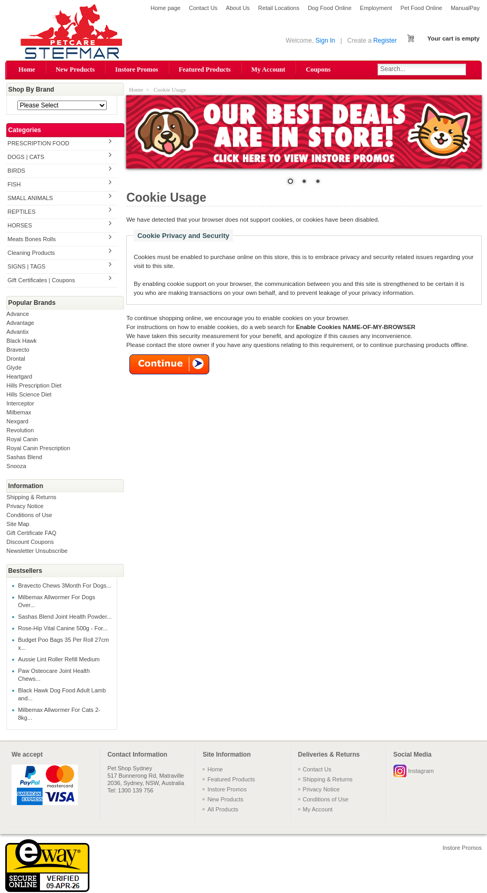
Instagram (421, 771)
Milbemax (18, 412)
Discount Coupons (30, 542)
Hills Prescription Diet (34, 385)
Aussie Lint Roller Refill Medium (58, 659)
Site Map (17, 524)
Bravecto (17, 349)
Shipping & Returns (31, 497)
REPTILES (21, 212)
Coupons (318, 69)
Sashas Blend (24, 457)
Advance (17, 314)
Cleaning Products (31, 253)
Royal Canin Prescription (38, 448)
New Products (75, 69)
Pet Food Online (421, 8)
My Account (268, 69)
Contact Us (203, 8)
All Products (222, 809)
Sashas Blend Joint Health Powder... (64, 616)
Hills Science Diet (29, 394)
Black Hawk (21, 341)
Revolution (20, 430)
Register (385, 40)
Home (26, 69)
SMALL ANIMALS (30, 198)
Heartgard (19, 376)
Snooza (16, 466)
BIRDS (16, 170)
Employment (376, 8)
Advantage (20, 323)
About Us (238, 8)
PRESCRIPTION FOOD (38, 143)
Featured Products (205, 69)
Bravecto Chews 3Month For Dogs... (64, 585)
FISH (14, 184)
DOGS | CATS (25, 157)
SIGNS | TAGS (26, 266)
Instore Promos (136, 69)
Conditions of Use (29, 515)
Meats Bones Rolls (31, 239)
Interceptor (20, 403)
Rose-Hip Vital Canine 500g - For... (62, 628)
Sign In (325, 40)
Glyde (14, 367)
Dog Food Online (329, 8)
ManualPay (465, 8)
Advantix (17, 332)
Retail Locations (278, 8)
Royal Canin (22, 439)
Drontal (15, 358)
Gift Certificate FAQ (31, 533)
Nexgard (17, 421)
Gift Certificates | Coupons (41, 280)
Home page (165, 8)
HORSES (19, 225)
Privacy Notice (24, 506)
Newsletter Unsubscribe (36, 551)
